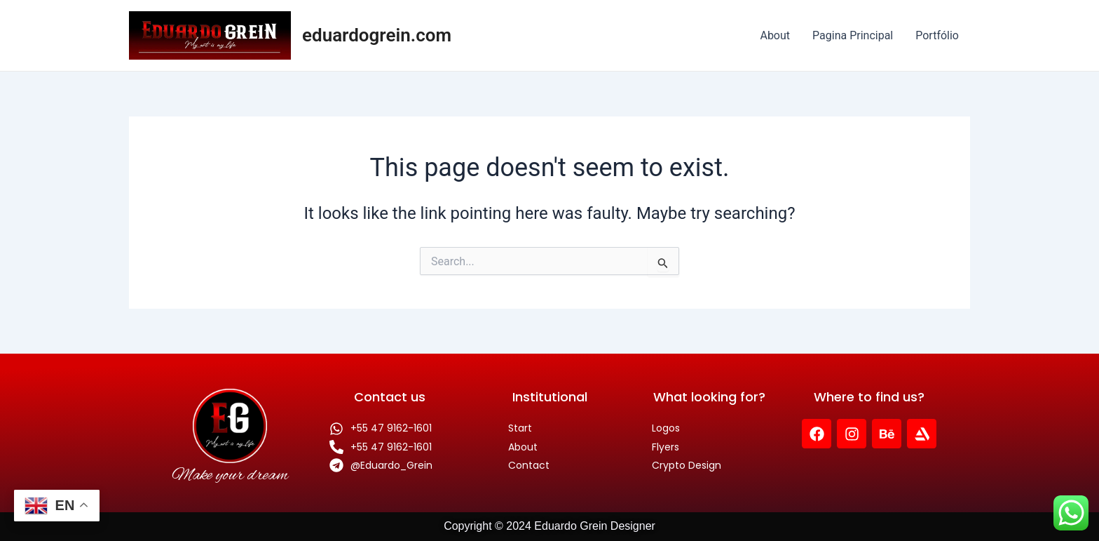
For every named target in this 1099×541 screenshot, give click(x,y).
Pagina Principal (852, 35)
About (775, 35)
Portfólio (937, 35)
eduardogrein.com (376, 35)
